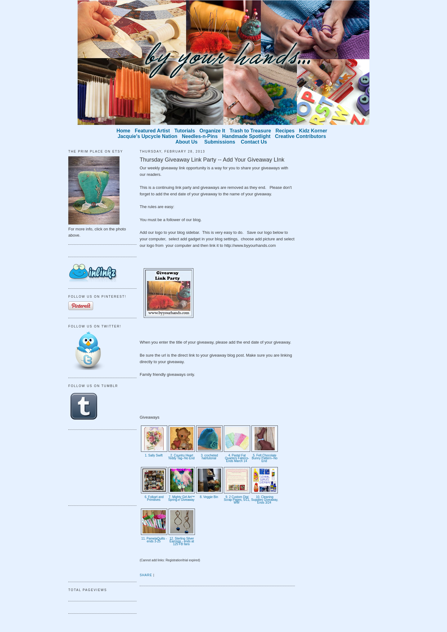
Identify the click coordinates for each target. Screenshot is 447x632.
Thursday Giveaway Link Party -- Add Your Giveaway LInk (212, 160)
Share (146, 575)
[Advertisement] (99, 467)
